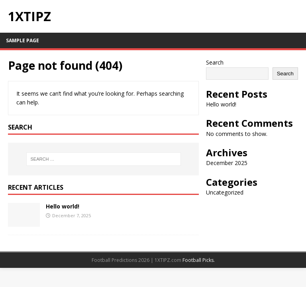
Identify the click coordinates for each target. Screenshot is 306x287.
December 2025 (226, 163)
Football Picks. (198, 260)
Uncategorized (224, 192)
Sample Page (22, 40)
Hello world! (62, 206)
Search (215, 62)
